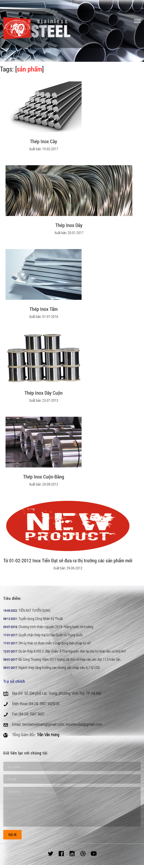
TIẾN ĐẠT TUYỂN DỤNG (34, 610)
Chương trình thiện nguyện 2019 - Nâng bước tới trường (56, 626)
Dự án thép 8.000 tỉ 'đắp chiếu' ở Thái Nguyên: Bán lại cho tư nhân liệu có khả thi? (72, 651)
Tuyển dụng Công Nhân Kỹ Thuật (41, 618)
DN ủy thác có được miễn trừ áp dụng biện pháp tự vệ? (55, 643)
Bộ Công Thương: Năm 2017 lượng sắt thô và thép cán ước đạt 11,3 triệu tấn (69, 659)
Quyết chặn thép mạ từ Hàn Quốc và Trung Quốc (51, 634)
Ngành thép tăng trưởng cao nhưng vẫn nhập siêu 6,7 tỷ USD (59, 667)
